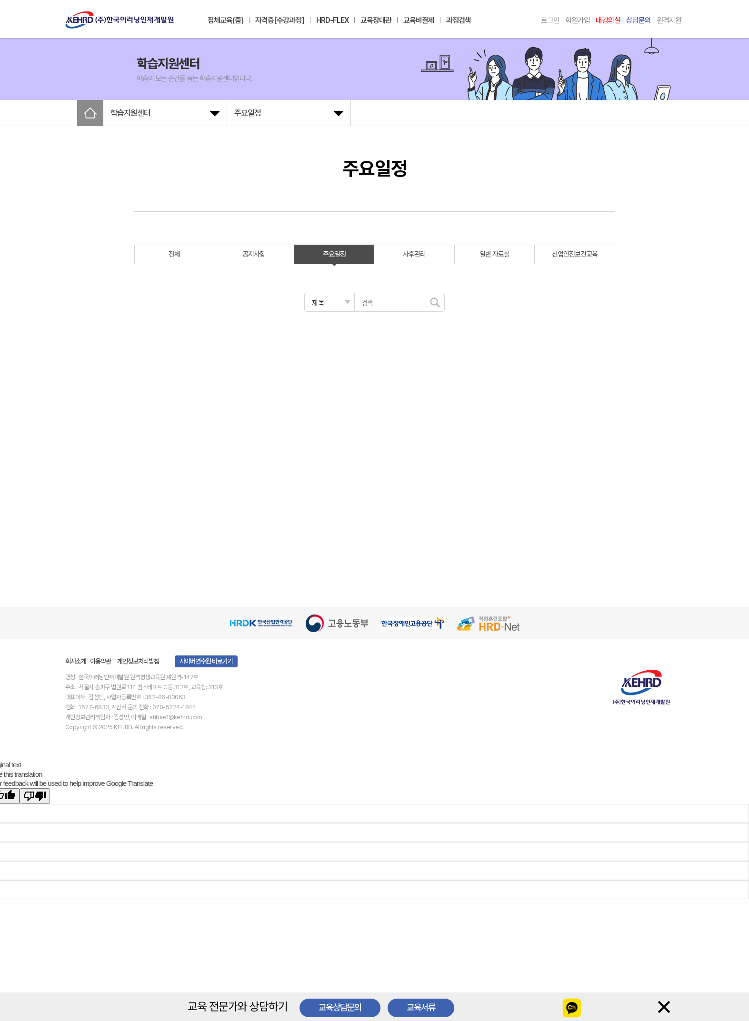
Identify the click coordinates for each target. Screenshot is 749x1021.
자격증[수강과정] (279, 20)
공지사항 (253, 254)
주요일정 (334, 254)
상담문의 (638, 20)
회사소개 (75, 661)
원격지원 (669, 20)
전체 (174, 254)
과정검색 (458, 20)
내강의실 (608, 20)
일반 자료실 (494, 254)
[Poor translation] (35, 796)
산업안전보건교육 (575, 254)
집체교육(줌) (225, 20)
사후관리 (414, 254)
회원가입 (577, 20)
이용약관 (100, 661)
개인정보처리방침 (138, 661)
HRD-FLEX (332, 20)
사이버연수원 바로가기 (206, 661)
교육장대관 (375, 20)
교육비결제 (418, 20)
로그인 (550, 20)
